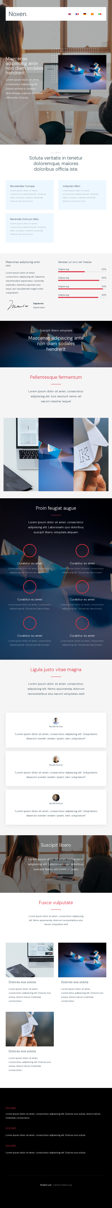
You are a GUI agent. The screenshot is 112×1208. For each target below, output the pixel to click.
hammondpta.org (62, 1184)
